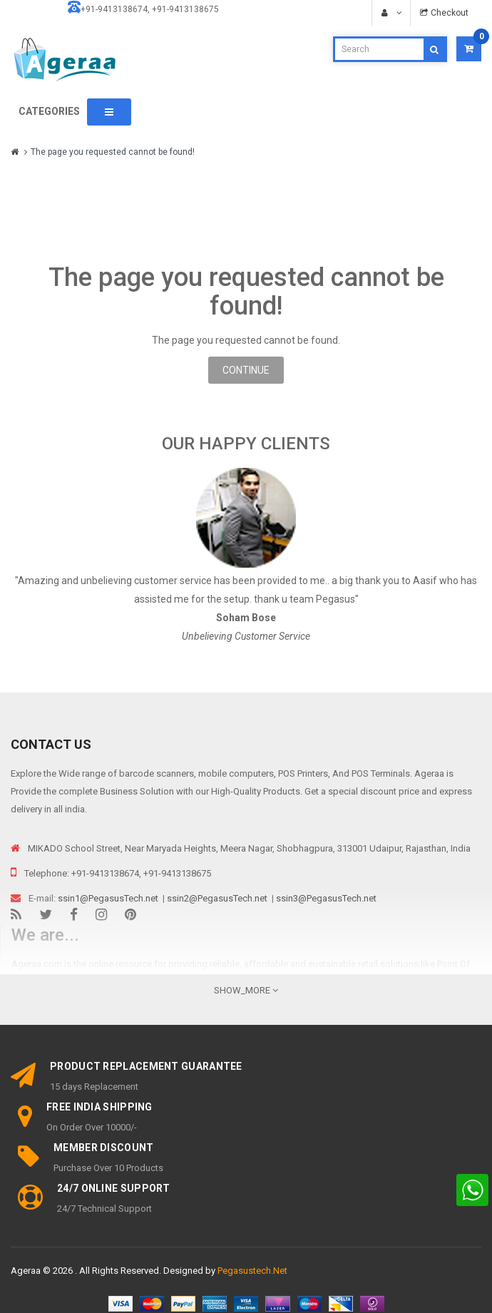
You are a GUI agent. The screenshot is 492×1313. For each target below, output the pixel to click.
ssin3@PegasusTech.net (326, 898)
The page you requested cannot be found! (113, 152)
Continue (246, 370)
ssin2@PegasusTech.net (217, 898)
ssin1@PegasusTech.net (108, 898)
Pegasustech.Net (252, 1270)
